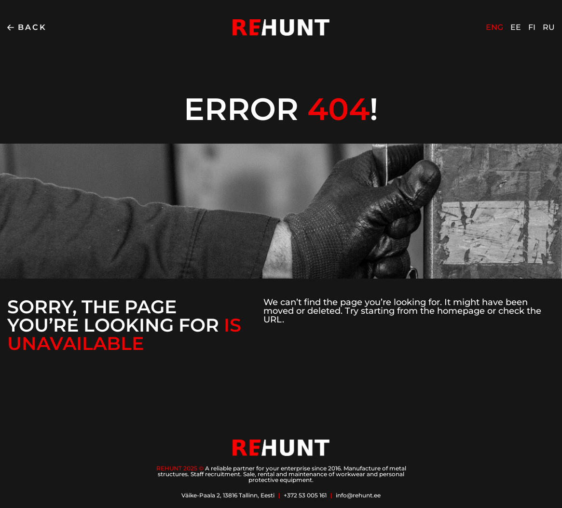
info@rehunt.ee (358, 495)
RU (549, 27)
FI (531, 27)
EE (515, 27)
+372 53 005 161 (305, 495)
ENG (494, 27)
